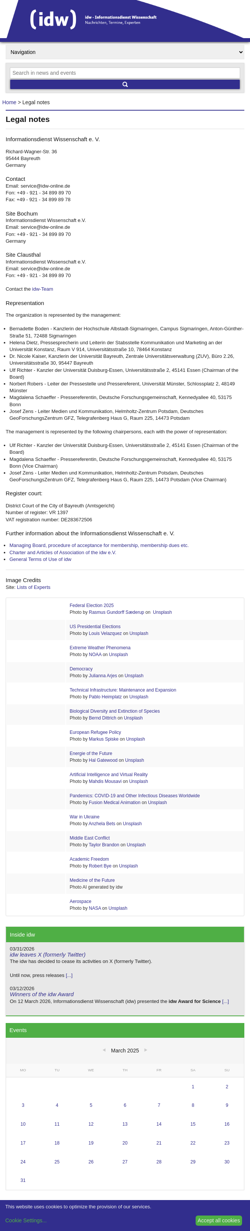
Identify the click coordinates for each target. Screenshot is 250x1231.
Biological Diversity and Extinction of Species (115, 711)
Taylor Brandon (104, 844)
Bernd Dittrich (103, 718)
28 (158, 1162)
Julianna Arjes (103, 675)
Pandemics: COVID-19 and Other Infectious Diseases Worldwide (135, 795)
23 (226, 1143)
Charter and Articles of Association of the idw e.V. (62, 552)
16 (226, 1124)
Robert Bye (100, 866)
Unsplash (162, 612)
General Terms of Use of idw (40, 559)
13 (124, 1124)
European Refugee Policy (95, 732)
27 (124, 1162)
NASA (95, 908)
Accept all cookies (219, 1220)
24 (22, 1162)
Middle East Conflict (90, 838)
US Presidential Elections (95, 626)
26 (90, 1162)
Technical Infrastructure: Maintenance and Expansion (123, 690)
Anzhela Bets (102, 823)
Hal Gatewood (103, 760)
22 (192, 1143)
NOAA (95, 654)
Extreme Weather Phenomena (100, 647)
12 (90, 1124)
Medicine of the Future (92, 880)
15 (192, 1124)
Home (9, 102)
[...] (69, 975)
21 (158, 1143)
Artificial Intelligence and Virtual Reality (109, 774)
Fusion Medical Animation (114, 802)
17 (22, 1143)
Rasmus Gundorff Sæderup (116, 612)
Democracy (81, 669)
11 (56, 1124)
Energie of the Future (91, 753)
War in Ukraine (85, 817)
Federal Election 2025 (92, 605)
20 (124, 1143)
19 (90, 1143)
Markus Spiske (104, 739)
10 (22, 1124)
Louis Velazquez (105, 633)
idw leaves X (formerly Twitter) (48, 954)
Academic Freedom (89, 859)
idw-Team (42, 289)
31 (22, 1180)
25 (56, 1162)
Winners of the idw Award (42, 994)
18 (56, 1143)
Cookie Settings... (26, 1220)
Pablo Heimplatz (105, 696)
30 (226, 1162)
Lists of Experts (34, 587)
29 (192, 1162)
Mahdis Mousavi (105, 781)
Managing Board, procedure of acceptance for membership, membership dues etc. (99, 545)
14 (158, 1124)
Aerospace (80, 901)
